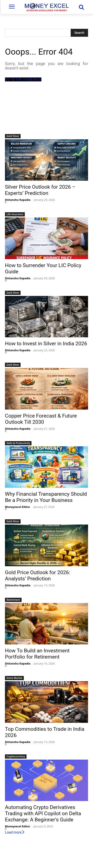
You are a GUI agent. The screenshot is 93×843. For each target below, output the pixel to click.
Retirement (13, 599)
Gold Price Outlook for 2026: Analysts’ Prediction (37, 575)
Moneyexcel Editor (17, 507)
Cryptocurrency (15, 756)
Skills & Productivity (18, 443)
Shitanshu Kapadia (18, 200)
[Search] (79, 33)
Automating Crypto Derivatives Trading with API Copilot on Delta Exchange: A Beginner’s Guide (43, 813)
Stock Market (14, 678)
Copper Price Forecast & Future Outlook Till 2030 (41, 419)
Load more (15, 832)
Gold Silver (12, 136)
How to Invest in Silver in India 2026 (46, 344)
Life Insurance (14, 214)
